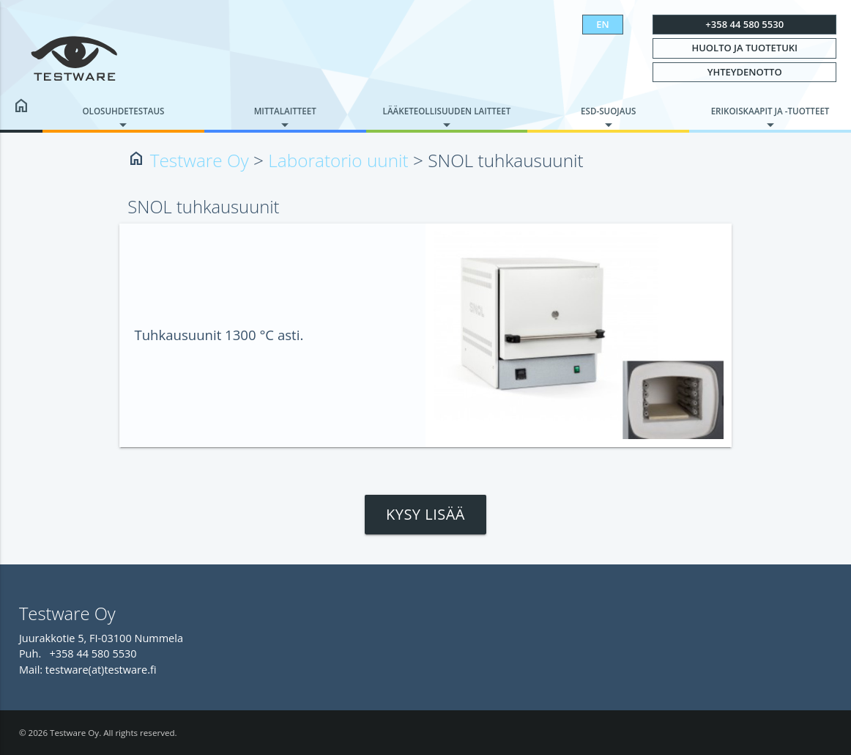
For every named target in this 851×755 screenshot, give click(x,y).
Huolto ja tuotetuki (744, 47)
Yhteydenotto (744, 71)
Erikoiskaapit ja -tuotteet (770, 111)
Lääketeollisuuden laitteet (447, 111)
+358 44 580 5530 (744, 24)
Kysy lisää (425, 514)
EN (602, 24)
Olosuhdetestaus (123, 111)
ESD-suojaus (608, 111)
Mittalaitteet (285, 111)
